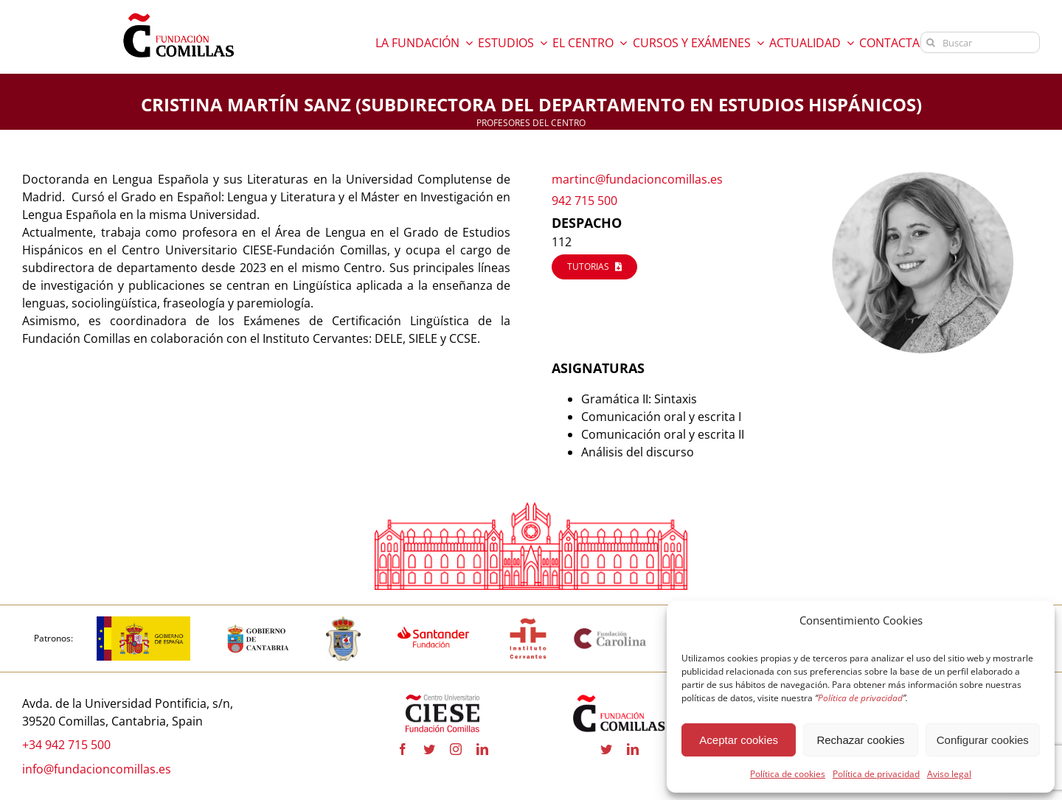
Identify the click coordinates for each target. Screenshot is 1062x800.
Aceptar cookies (738, 740)
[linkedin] (482, 750)
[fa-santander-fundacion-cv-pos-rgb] (433, 622)
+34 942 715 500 (66, 745)
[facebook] (403, 750)
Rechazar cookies (860, 740)
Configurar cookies (983, 740)
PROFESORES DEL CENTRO (531, 122)
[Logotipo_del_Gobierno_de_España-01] (143, 622)
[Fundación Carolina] (611, 633)
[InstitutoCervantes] (528, 622)
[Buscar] (980, 42)
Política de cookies (787, 774)
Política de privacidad (876, 774)
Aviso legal (949, 774)
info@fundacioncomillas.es (96, 769)
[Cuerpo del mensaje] (266, 258)
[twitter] (429, 750)
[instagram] (456, 750)
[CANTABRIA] (258, 622)
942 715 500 (584, 200)
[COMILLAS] (343, 622)
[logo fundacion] (178, 13)
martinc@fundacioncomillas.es (637, 179)
